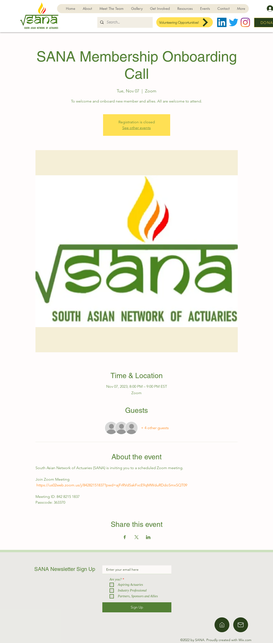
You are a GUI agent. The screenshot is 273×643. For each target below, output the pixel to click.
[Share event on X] (136, 537)
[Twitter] (233, 22)
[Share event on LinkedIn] (148, 537)
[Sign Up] (136, 607)
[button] (160, 8)
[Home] (222, 624)
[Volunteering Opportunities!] (184, 22)
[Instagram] (245, 22)
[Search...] (124, 22)
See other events (136, 127)
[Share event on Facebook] (124, 537)
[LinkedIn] (222, 22)
